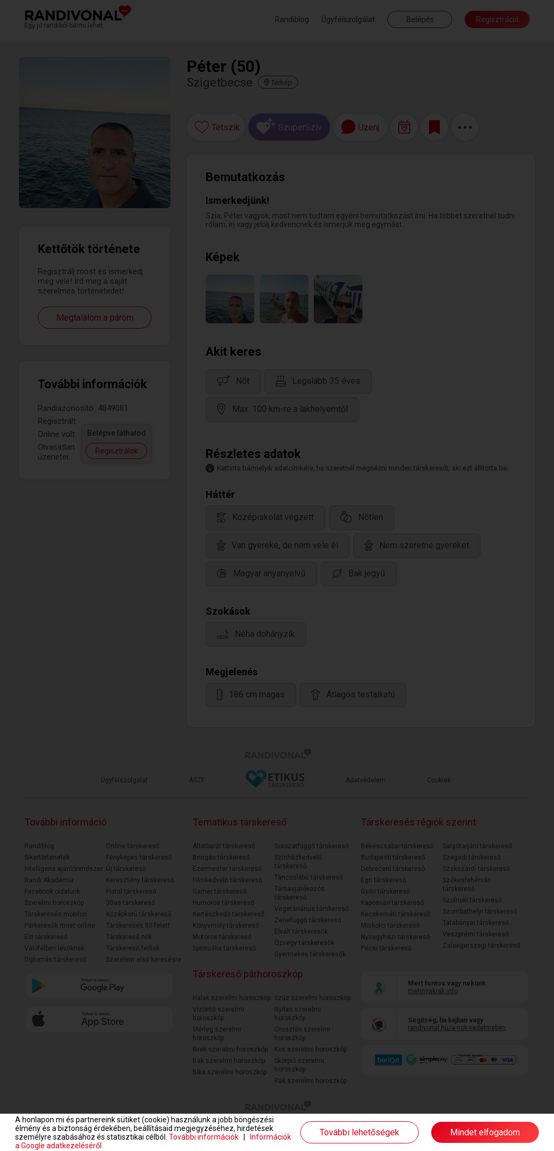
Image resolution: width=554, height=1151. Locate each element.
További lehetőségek (359, 1132)
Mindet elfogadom (485, 1132)
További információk (204, 1137)
